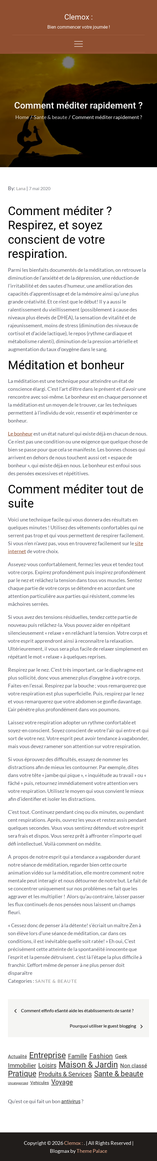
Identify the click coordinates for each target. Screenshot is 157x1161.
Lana (21, 188)
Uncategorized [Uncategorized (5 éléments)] (18, 1083)
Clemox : (78, 17)
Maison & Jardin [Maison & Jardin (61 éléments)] (88, 1065)
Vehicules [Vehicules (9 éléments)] (39, 1082)
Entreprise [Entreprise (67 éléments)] (47, 1055)
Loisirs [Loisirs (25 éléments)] (47, 1065)
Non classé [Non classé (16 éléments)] (133, 1066)
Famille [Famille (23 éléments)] (77, 1056)
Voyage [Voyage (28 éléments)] (62, 1082)
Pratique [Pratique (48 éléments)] (22, 1074)
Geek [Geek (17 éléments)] (121, 1056)
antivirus (70, 1101)
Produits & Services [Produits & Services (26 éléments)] (65, 1074)
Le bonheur (20, 433)
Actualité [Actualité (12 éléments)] (17, 1056)
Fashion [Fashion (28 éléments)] (101, 1056)
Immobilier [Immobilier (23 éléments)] (22, 1065)
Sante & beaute (56, 981)
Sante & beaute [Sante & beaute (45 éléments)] (118, 1074)
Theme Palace (92, 1151)
